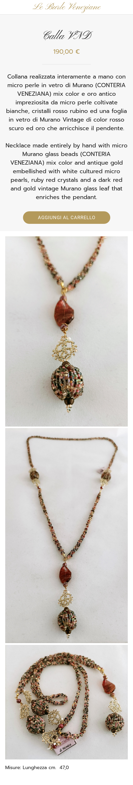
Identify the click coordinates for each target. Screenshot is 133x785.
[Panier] (125, 7)
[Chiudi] (7, 7)
